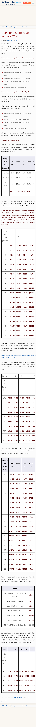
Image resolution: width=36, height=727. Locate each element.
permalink (4, 701)
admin (17, 40)
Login (18, 2)
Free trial (27, 2)
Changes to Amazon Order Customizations (23, 27)
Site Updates (18, 698)
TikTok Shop (4, 27)
